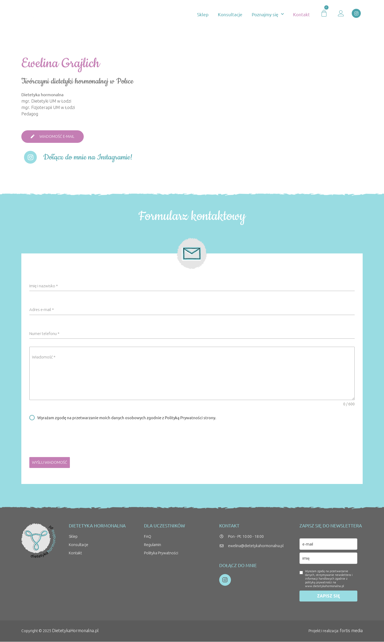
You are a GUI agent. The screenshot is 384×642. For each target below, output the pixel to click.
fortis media (352, 631)
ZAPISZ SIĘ (328, 596)
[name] (328, 558)
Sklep (203, 14)
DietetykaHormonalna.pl (74, 631)
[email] (328, 544)
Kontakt (301, 14)
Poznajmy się (268, 14)
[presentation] (192, 439)
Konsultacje (230, 14)
